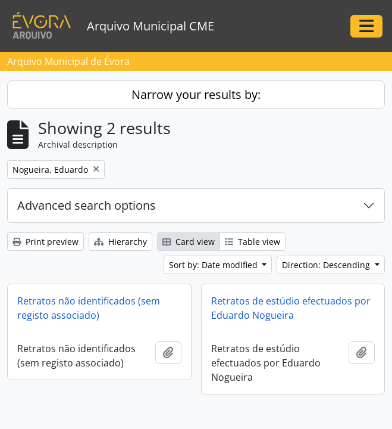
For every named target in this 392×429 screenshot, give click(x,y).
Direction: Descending (327, 265)
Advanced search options (86, 205)
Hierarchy (120, 241)
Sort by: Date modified (214, 265)
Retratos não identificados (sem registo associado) (88, 308)
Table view (252, 241)
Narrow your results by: (196, 94)
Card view (188, 241)
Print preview (45, 241)
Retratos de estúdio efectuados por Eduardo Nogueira (291, 308)
